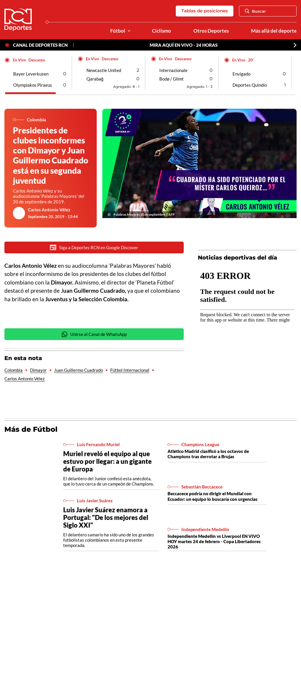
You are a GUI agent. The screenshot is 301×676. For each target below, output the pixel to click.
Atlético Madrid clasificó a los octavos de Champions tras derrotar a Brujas (208, 454)
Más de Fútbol (31, 429)
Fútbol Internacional (129, 370)
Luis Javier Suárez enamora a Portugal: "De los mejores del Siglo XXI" (105, 517)
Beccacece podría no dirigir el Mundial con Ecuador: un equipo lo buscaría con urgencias (212, 496)
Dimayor (38, 370)
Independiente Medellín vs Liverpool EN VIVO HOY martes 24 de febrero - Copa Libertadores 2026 (214, 541)
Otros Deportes (211, 31)
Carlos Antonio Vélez (49, 209)
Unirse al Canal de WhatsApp (94, 334)
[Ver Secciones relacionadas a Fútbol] (129, 31)
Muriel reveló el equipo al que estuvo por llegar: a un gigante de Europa (107, 461)
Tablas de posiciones (204, 11)
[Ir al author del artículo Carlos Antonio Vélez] (19, 213)
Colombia (13, 370)
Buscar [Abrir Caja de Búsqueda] (255, 11)
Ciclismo (161, 31)
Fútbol (117, 31)
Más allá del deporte (274, 31)
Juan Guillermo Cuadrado (78, 370)
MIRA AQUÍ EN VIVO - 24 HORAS (184, 45)
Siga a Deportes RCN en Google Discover (94, 247)
